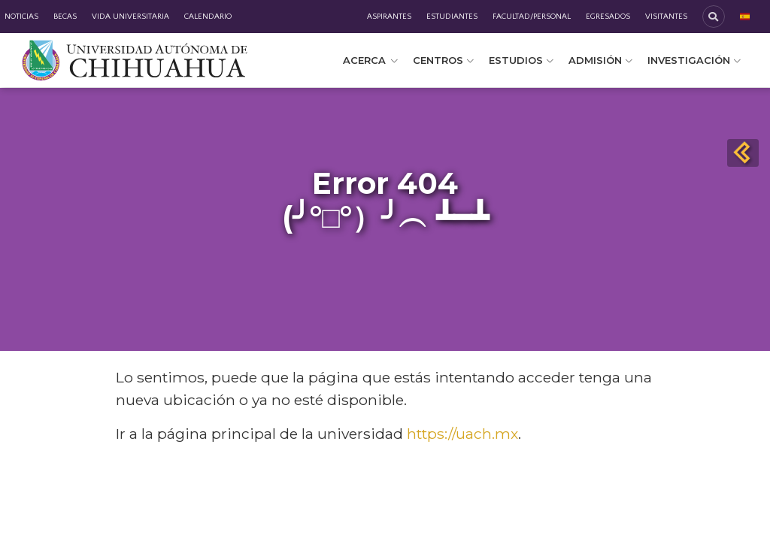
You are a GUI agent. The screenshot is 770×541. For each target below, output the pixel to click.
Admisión (600, 60)
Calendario (208, 16)
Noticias (21, 16)
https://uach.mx (462, 434)
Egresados (608, 16)
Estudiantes (451, 16)
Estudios (521, 60)
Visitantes (666, 16)
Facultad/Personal (532, 16)
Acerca (370, 60)
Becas (65, 16)
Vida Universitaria (130, 16)
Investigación (694, 60)
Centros (443, 60)
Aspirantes (389, 16)
